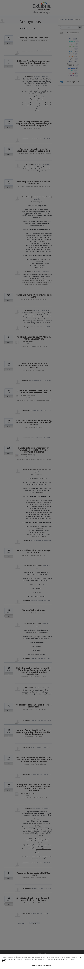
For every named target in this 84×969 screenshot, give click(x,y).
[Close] (80, 961)
